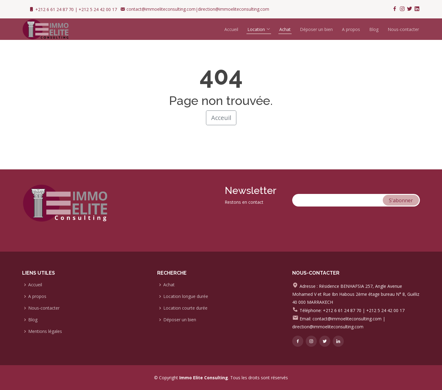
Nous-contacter (403, 29)
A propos (351, 29)
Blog (373, 29)
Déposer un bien (316, 29)
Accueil (231, 29)
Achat (169, 285)
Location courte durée (185, 308)
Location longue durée (185, 296)
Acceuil (221, 118)
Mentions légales (45, 331)
